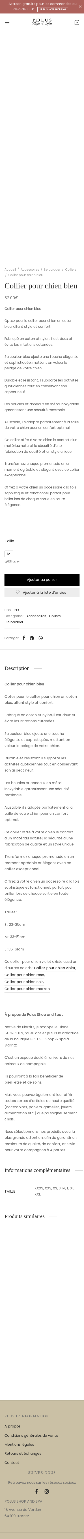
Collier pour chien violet (54, 967)
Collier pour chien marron (27, 988)
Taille (9, 541)
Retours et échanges (22, 1453)
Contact (11, 1462)
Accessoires (30, 269)
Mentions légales (19, 1444)
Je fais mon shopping (53, 9)
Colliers (70, 269)
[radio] (8, 554)
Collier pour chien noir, (24, 981)
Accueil (10, 269)
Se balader (52, 269)
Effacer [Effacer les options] (14, 561)
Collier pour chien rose (24, 974)
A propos (12, 1426)
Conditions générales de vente (31, 1435)
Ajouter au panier (42, 579)
